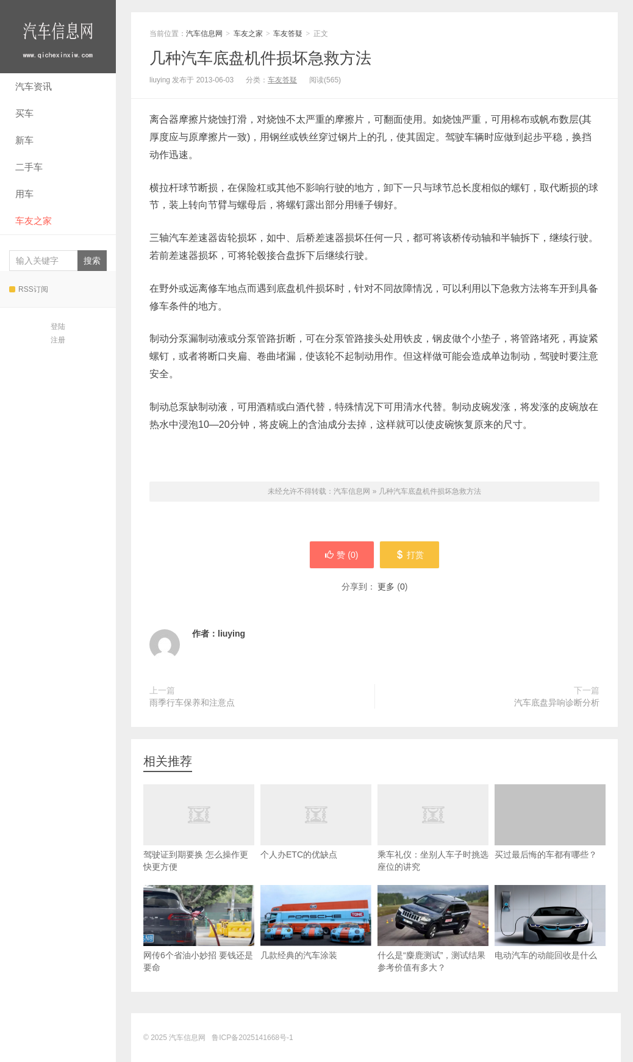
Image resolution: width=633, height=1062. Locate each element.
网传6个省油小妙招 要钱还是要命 (198, 928)
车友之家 (33, 220)
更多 (386, 586)
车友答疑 (287, 33)
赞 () (341, 555)
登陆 (58, 326)
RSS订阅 (28, 289)
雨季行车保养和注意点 (192, 702)
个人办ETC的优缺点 (315, 835)
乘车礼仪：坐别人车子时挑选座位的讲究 (432, 841)
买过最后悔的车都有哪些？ (550, 821)
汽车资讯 (33, 86)
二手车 (29, 167)
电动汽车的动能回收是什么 (550, 922)
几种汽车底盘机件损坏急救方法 (260, 58)
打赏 (409, 555)
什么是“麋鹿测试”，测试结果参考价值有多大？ (432, 928)
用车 (24, 194)
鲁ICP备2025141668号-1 (252, 1037)
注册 (58, 340)
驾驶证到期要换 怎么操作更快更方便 (198, 841)
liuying (231, 633)
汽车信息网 (58, 36)
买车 (24, 113)
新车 (24, 140)
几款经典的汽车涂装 (315, 922)
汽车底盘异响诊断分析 (556, 702)
